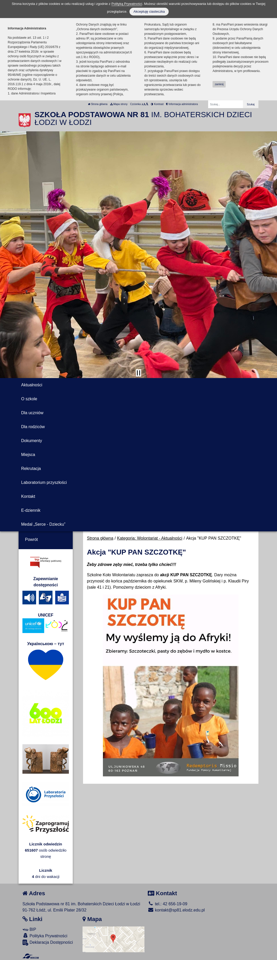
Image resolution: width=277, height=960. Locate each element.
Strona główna (98, 104)
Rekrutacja (31, 468)
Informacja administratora (182, 104)
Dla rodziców (33, 427)
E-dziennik (30, 510)
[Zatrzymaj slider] (138, 372)
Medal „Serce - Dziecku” (43, 524)
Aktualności (31, 385)
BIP (29, 929)
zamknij (219, 84)
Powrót (31, 539)
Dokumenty (31, 440)
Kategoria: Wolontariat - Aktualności (149, 538)
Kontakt (28, 496)
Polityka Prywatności (44, 935)
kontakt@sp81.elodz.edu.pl (176, 910)
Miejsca (28, 454)
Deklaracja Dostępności (47, 943)
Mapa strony (119, 104)
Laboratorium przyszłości (44, 482)
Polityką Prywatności (126, 4)
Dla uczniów (32, 413)
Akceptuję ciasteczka (149, 11)
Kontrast (157, 104)
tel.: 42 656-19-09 (167, 904)
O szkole (29, 399)
